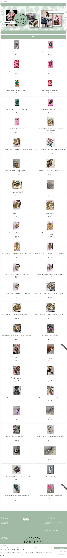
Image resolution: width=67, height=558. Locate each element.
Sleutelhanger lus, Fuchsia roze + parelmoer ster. (50, 495)
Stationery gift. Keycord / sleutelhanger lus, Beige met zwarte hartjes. (17, 150)
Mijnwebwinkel (50, 555)
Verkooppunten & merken (5, 539)
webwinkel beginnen (39, 555)
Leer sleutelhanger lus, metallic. (50, 335)
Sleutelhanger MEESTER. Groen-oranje (16, 90)
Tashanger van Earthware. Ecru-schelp (50, 476)
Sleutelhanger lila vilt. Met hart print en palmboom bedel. (16, 417)
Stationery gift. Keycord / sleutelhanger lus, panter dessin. (17, 293)
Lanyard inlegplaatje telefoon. (50, 191)
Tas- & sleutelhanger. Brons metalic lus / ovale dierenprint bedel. (17, 356)
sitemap (24, 555)
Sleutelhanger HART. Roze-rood (50, 90)
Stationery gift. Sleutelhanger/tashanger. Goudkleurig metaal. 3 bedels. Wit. (17, 254)
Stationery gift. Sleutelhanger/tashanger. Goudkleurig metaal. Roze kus (50, 294)
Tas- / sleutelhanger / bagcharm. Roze (16, 51)
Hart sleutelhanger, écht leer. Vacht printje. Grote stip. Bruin (17, 457)
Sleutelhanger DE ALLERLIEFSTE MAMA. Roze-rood (17, 71)
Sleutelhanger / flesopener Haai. (50, 417)
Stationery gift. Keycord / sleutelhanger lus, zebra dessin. (17, 274)
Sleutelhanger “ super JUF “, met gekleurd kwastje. (16, 436)
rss (26, 555)
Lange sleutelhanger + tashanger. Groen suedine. (17, 495)
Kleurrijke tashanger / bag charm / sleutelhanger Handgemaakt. (17, 171)
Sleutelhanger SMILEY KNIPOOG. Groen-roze (50, 109)
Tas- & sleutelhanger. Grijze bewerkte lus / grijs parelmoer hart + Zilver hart (17, 377)
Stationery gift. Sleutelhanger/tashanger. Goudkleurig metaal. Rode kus (17, 315)
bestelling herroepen (31, 555)
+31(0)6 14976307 (5, 522)
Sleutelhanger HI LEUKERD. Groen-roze (50, 51)
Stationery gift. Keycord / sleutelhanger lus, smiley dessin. (50, 274)
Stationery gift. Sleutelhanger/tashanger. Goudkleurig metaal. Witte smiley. (50, 315)
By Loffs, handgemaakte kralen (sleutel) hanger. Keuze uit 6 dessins (50, 150)
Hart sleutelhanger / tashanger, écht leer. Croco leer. (17, 476)
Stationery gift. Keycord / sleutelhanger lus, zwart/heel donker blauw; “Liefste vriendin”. (17, 191)
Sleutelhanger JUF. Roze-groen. (17, 128)
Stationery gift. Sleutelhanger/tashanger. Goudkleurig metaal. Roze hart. (17, 336)
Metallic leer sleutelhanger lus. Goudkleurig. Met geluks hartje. (50, 437)
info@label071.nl (5, 523)
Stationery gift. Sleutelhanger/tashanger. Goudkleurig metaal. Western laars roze (17, 212)
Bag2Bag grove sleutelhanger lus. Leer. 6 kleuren (17, 397)
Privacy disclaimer (4, 537)
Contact (2, 534)
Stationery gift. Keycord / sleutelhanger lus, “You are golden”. (50, 253)
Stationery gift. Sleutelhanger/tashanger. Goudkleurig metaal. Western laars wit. (50, 212)
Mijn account (59, 4)
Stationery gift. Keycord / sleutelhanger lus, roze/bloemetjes (17, 232)
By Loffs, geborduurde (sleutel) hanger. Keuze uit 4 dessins (50, 170)
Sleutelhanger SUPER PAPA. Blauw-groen (16, 109)
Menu (33, 37)
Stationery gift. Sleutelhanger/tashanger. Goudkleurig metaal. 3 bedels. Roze (50, 233)
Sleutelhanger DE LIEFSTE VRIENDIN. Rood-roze (50, 71)
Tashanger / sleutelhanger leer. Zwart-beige (50, 377)
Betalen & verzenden (4, 538)
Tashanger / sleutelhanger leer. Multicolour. (50, 397)
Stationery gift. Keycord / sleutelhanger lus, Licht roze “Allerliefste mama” (50, 129)
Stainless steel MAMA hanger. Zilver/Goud (50, 356)
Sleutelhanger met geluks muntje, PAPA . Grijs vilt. (50, 457)
